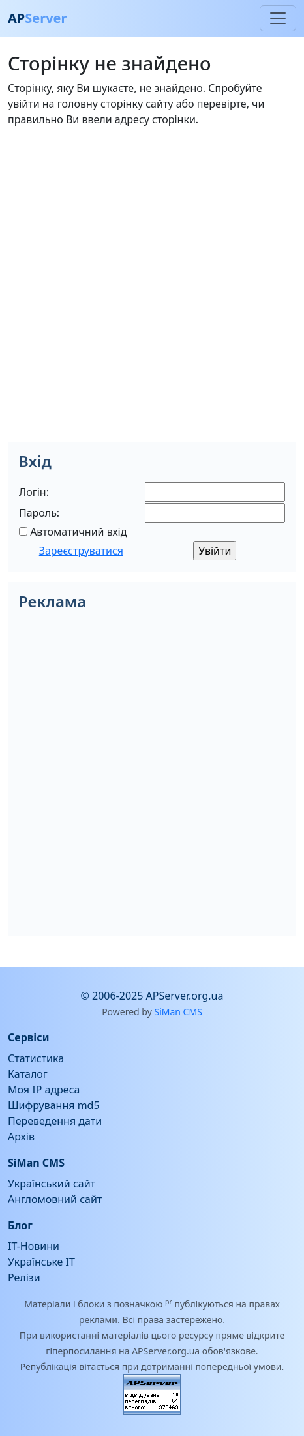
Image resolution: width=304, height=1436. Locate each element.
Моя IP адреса (44, 1089)
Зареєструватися (81, 550)
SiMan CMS (178, 1011)
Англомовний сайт (55, 1199)
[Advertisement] (152, 290)
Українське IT (41, 1262)
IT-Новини (33, 1246)
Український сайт (51, 1183)
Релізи (24, 1277)
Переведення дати (55, 1121)
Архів (21, 1136)
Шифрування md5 (54, 1105)
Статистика (36, 1058)
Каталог (28, 1074)
